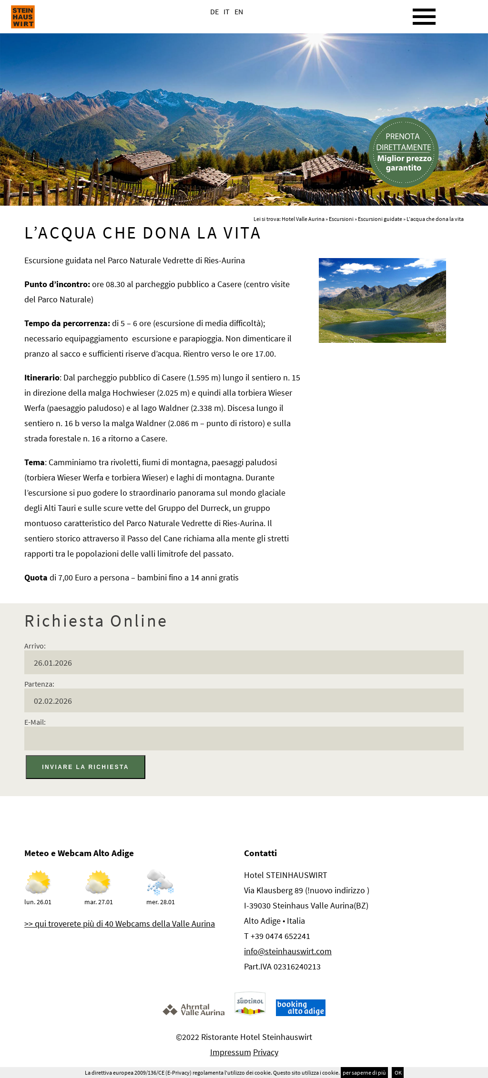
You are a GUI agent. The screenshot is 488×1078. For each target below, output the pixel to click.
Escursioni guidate (380, 218)
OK (398, 1072)
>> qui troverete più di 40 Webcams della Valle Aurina (119, 923)
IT (227, 11)
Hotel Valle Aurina (303, 218)
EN (238, 11)
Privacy (265, 1052)
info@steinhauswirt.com (288, 951)
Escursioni (341, 218)
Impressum (230, 1052)
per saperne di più (364, 1072)
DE (214, 11)
